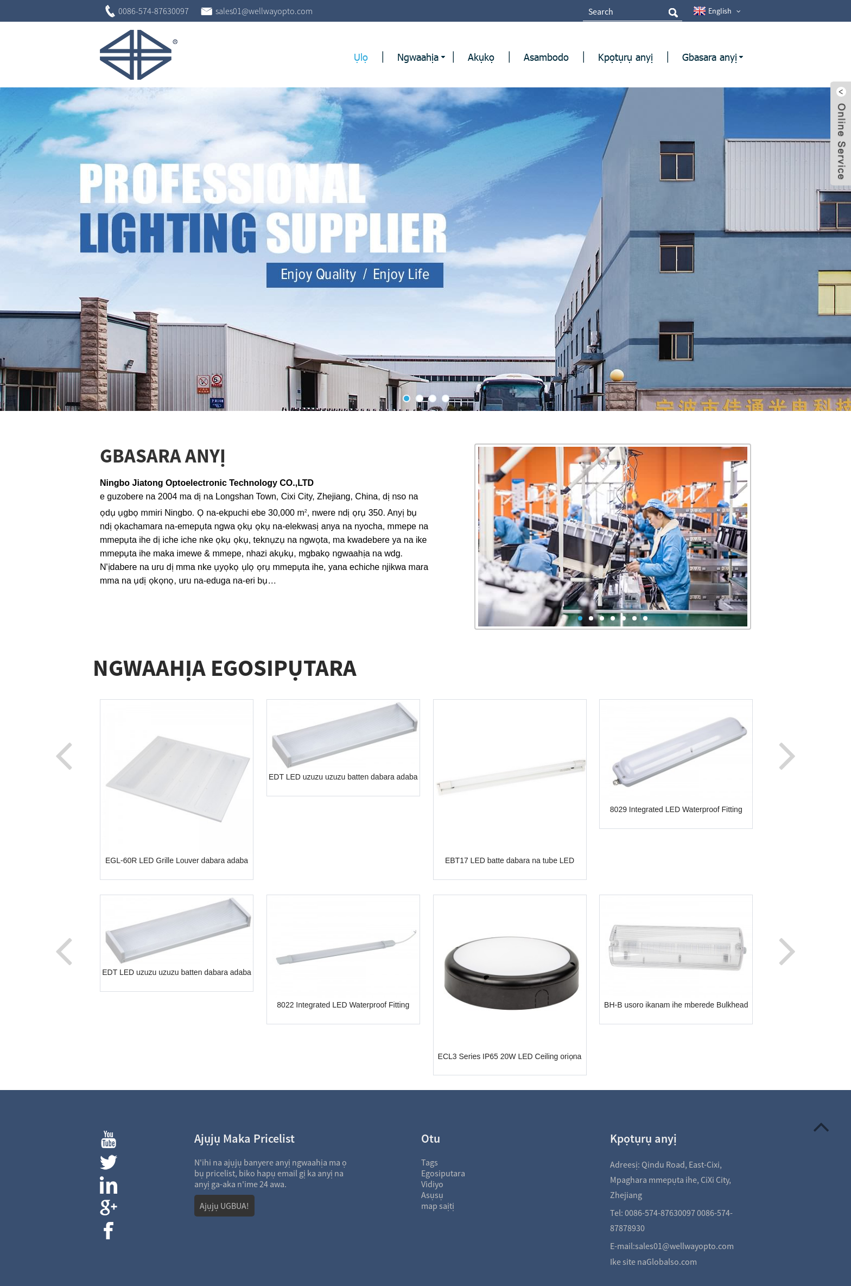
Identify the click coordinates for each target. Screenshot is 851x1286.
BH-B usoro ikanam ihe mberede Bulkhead (676, 1004)
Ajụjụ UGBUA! (224, 1205)
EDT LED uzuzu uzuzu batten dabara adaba (343, 776)
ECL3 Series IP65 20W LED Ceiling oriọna (510, 1056)
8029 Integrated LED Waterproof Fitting (676, 809)
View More (144, 617)
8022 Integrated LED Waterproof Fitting (343, 1004)
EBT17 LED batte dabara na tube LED (509, 860)
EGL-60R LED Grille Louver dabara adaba (176, 860)
